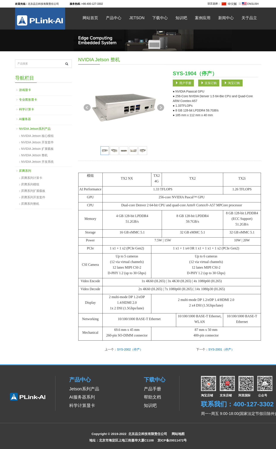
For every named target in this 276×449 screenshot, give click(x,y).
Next (160, 107)
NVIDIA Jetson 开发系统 (37, 161)
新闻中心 (226, 18)
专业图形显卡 (28, 99)
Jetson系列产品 (84, 388)
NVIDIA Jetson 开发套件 (37, 142)
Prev (87, 107)
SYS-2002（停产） (130, 349)
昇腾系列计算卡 (31, 178)
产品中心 (113, 18)
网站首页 (90, 18)
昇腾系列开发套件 (33, 197)
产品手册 (152, 388)
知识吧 (181, 18)
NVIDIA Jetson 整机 (34, 155)
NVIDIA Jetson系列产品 (35, 128)
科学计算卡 (26, 109)
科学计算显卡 (82, 405)
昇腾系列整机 (30, 203)
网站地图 (178, 434)
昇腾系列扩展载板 (33, 190)
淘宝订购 (232, 83)
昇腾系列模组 (30, 184)
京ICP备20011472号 (172, 440)
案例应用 (202, 18)
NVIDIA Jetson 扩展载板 (37, 148)
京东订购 (209, 83)
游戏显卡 (25, 90)
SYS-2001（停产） (221, 349)
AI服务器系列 (82, 397)
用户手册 (183, 83)
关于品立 (249, 18)
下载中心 (160, 18)
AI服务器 (25, 119)
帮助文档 (152, 397)
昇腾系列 (25, 170)
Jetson (136, 18)
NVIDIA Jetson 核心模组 (37, 136)
